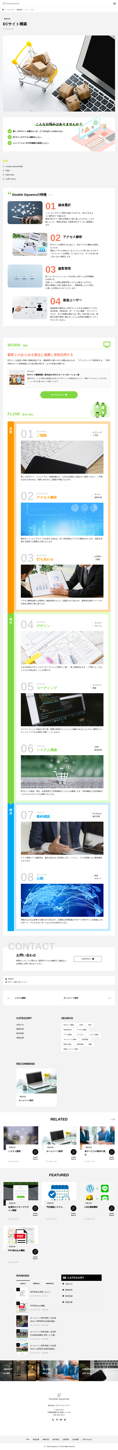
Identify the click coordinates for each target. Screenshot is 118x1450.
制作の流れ (10, 175)
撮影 (90, 1044)
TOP (27, 1439)
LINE (81, 1025)
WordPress (68, 1030)
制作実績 (20, 1033)
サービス (24, 982)
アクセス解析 (82, 1030)
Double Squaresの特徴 (14, 166)
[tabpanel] (36, 1087)
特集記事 (20, 1038)
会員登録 (85, 1039)
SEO (19, 982)
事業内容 (11, 979)
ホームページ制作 (70, 1039)
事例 (7, 171)
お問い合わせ (11, 179)
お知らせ (20, 1025)
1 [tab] (34, 1091)
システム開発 (93, 1034)
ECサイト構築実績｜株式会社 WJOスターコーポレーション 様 (53, 375)
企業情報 (65, 1439)
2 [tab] (36, 1091)
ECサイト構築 (12, 982)
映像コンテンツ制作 (71, 1049)
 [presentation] (113, 1119)
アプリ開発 (68, 1034)
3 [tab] (38, 1091)
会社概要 (75, 1439)
